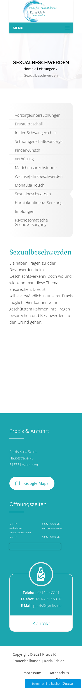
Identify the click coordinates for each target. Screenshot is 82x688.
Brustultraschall (29, 124)
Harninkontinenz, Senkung (38, 202)
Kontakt (41, 623)
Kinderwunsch (27, 150)
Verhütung (24, 158)
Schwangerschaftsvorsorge (39, 141)
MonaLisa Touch (29, 185)
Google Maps (32, 483)
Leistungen (46, 68)
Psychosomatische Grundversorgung (31, 222)
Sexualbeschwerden (33, 193)
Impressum (32, 673)
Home (28, 68)
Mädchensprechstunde (36, 167)
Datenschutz (59, 673)
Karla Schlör (54, 661)
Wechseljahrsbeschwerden (39, 176)
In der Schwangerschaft (36, 132)
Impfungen (24, 211)
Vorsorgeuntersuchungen (38, 115)
